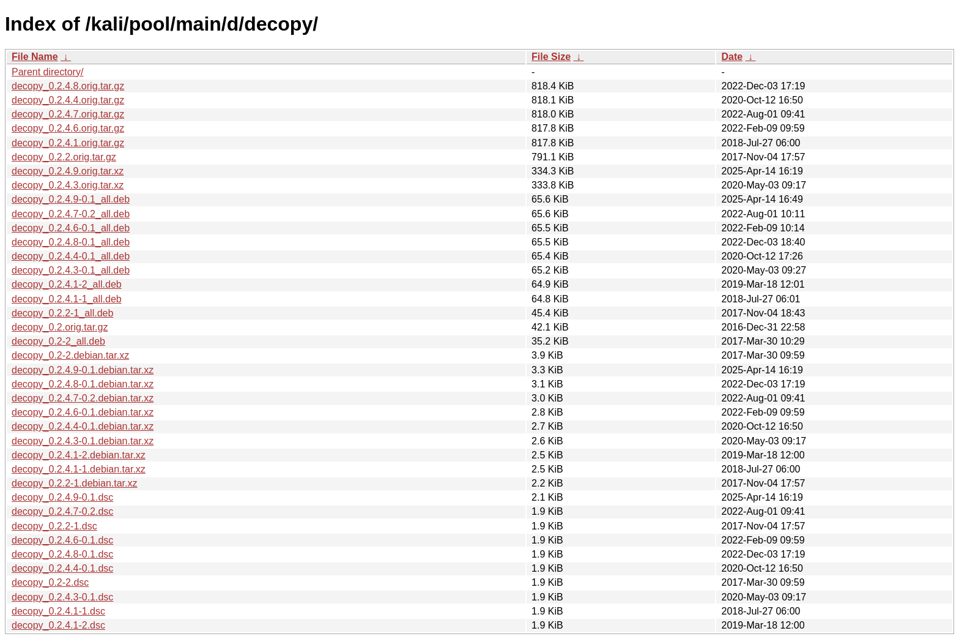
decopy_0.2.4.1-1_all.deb (67, 299)
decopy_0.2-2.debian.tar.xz (70, 355)
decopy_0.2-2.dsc (50, 582)
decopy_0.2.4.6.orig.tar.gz (68, 128)
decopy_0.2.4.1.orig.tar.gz (68, 143)
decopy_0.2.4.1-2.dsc (58, 625)
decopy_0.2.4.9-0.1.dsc (62, 497)
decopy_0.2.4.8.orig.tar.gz (68, 86)
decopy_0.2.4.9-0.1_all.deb (71, 199)
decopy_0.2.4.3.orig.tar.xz (68, 185)
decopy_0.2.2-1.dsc (54, 526)
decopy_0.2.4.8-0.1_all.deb (71, 242)
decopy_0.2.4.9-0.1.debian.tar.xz (83, 370)
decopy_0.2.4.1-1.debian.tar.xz (79, 469)
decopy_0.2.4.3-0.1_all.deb (71, 270)
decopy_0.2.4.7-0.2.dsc (62, 511)
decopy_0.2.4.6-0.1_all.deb (71, 228)
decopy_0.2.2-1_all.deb (62, 313)
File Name (35, 56)
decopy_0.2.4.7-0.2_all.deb (71, 214)
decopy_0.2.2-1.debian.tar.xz (74, 483)
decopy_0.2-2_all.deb (58, 341)
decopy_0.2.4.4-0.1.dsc (62, 568)
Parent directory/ (47, 72)
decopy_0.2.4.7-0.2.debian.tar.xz (83, 398)
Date (731, 56)
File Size (551, 56)
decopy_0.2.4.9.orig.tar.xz (68, 171)
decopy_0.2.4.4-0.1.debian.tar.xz (83, 426)
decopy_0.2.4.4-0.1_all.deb (71, 256)
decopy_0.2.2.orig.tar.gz (64, 157)
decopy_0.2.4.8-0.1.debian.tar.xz (83, 384)
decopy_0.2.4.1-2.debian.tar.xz (79, 455)
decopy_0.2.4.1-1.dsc (58, 611)
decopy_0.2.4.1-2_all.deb (67, 284)
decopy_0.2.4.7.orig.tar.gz (68, 114)
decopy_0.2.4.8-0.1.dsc (62, 554)
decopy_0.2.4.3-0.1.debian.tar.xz (83, 441)
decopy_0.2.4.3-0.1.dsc (62, 597)
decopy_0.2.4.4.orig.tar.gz (68, 100)
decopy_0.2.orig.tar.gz (60, 327)
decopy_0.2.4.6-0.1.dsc (62, 540)
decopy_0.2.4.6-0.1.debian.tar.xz (83, 412)
